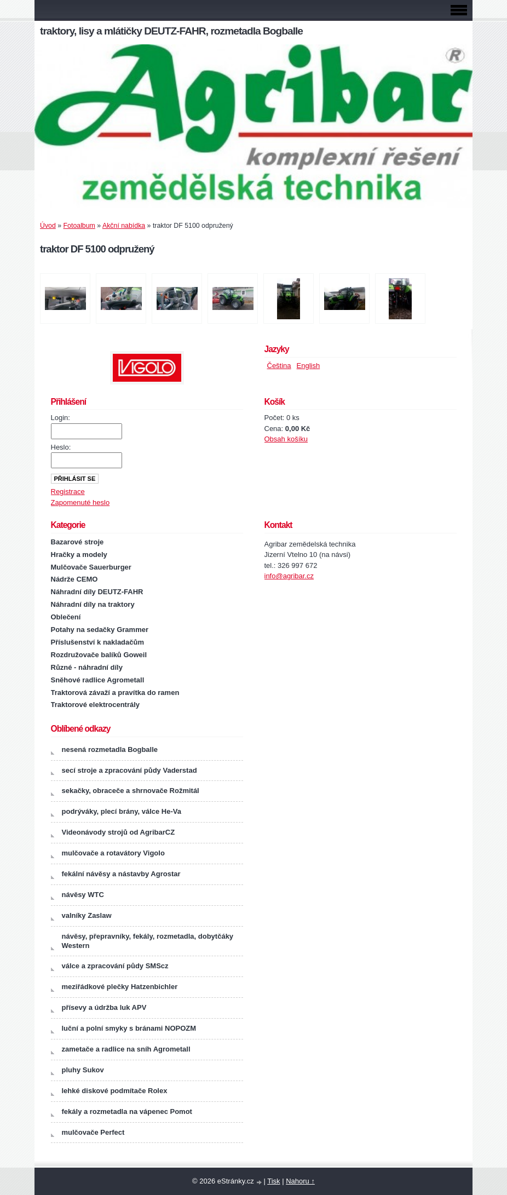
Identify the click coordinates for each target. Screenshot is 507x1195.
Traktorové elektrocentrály (95, 704)
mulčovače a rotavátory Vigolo (113, 853)
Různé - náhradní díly (87, 667)
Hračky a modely (79, 554)
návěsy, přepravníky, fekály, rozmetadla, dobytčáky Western (148, 941)
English (308, 365)
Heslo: (61, 447)
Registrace (68, 491)
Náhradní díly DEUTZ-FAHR (97, 592)
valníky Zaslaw (87, 915)
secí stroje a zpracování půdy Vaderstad (129, 770)
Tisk (273, 1181)
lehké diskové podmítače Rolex (115, 1091)
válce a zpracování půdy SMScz (115, 966)
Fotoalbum (79, 225)
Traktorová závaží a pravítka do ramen (115, 692)
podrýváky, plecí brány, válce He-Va (121, 811)
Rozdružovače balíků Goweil (99, 655)
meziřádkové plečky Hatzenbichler (120, 987)
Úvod (48, 225)
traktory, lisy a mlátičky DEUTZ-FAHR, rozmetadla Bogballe (171, 31)
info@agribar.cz (289, 576)
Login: (60, 417)
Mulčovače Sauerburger (91, 567)
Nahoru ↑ (300, 1181)
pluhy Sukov (83, 1070)
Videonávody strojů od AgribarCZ (118, 832)
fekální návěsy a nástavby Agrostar (121, 874)
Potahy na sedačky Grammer (99, 629)
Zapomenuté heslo (80, 502)
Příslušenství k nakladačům (98, 642)
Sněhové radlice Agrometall (98, 680)
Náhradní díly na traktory (93, 604)
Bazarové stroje (77, 542)
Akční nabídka (123, 225)
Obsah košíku (286, 439)
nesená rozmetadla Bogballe (110, 749)
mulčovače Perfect (93, 1132)
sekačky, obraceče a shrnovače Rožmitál (130, 790)
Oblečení (66, 617)
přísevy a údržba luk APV (104, 1007)
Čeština (279, 365)
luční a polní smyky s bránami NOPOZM (129, 1028)
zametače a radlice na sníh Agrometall (126, 1049)
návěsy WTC (83, 894)
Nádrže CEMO (74, 579)
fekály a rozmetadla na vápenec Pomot (127, 1111)
